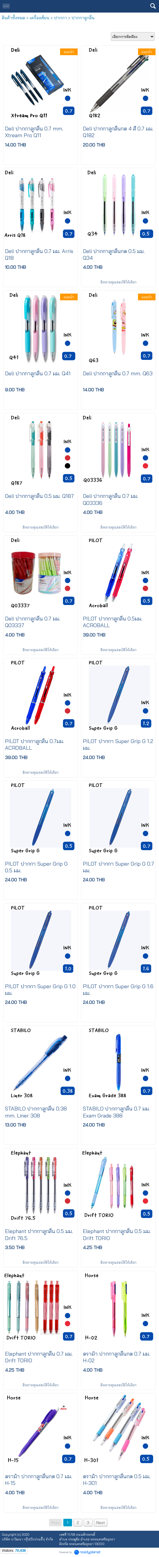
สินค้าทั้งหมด (13, 17)
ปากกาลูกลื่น (83, 17)
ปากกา (60, 17)
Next (100, 1522)
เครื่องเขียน (39, 17)
